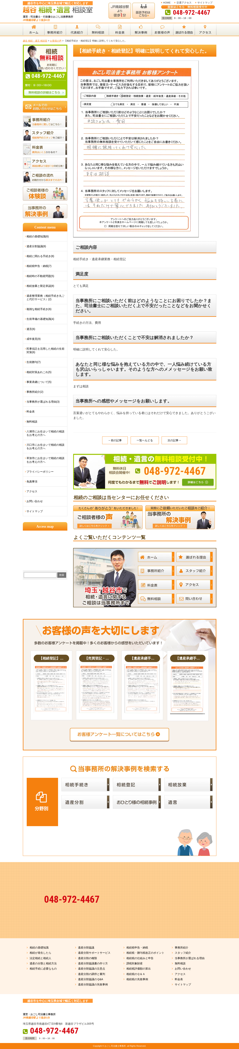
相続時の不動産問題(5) (40, 276)
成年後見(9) (34, 338)
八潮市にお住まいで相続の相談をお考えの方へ (45, 433)
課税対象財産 (134, 963)
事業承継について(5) (39, 381)
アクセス (32, 491)
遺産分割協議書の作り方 (93, 963)
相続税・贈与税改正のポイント (145, 952)
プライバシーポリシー (40, 471)
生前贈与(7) (34, 362)
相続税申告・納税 (137, 947)
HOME (167, 2)
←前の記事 (115, 440)
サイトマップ (204, 2)
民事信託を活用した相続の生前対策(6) (45, 350)
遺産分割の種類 (87, 958)
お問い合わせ (35, 501)
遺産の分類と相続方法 (43, 963)
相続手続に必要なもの (43, 968)
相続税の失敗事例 (137, 979)
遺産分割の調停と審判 (91, 974)
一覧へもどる (145, 440)
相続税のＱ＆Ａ (135, 974)
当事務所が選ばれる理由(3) (43, 401)
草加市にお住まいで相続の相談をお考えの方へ (45, 460)
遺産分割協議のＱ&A (90, 979)
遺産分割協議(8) (36, 246)
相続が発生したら (40, 952)
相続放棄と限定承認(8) (40, 285)
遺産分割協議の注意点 (91, 968)
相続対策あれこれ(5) (39, 372)
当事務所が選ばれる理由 (190, 958)
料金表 (31, 411)
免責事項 (32, 481)
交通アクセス (184, 2)
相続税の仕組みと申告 (139, 958)
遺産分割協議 (86, 947)
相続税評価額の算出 (138, 968)
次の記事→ (174, 440)
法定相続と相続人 (40, 958)
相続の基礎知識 (39, 947)
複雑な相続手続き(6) (39, 309)
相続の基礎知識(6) (38, 236)
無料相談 (32, 421)
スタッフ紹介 (183, 952)
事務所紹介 (181, 947)
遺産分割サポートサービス (94, 952)
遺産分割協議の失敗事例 (93, 984)
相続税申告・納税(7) (39, 266)
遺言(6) (31, 329)
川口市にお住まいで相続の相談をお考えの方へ (45, 446)
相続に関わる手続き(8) (40, 256)
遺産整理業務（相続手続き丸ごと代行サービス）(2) (45, 297)
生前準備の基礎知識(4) (40, 318)
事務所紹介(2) (35, 391)
